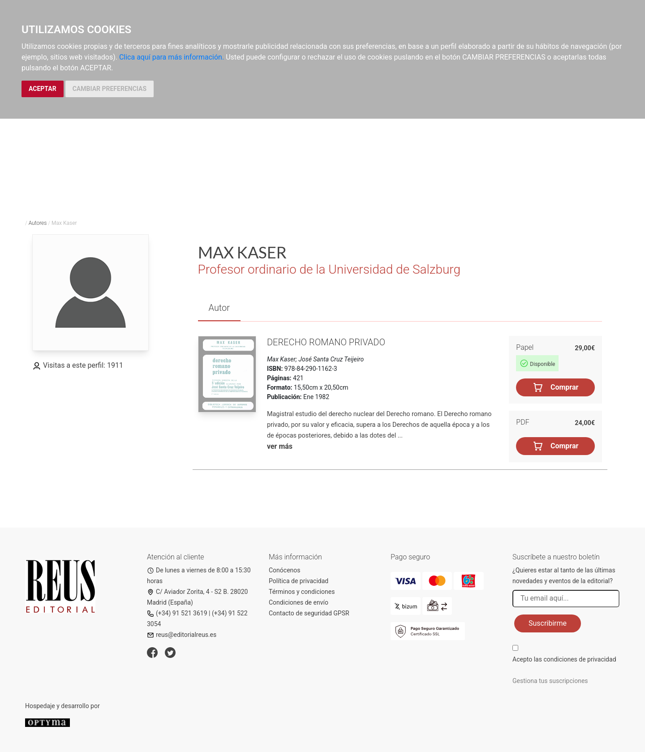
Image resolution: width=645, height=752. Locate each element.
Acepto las (564, 659)
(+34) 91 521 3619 (177, 613)
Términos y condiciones (302, 591)
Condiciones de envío (298, 602)
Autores (38, 223)
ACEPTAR (42, 88)
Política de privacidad (298, 580)
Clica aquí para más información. (171, 57)
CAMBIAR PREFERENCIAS (109, 88)
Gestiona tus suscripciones (550, 680)
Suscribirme (548, 623)
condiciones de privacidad (579, 659)
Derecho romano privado (326, 342)
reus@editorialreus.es (181, 634)
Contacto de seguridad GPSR (309, 613)
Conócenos (285, 570)
